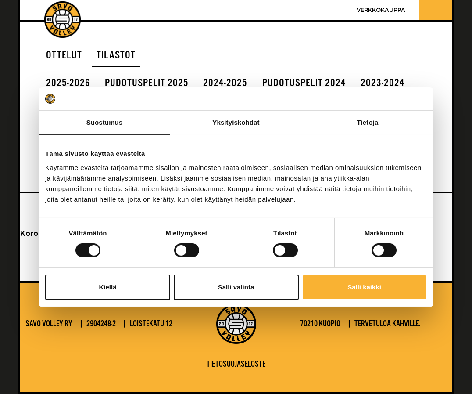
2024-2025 (225, 83)
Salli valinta (236, 287)
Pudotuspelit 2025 (147, 83)
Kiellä (107, 287)
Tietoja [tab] (368, 122)
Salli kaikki (364, 287)
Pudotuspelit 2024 (304, 83)
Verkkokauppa (381, 10)
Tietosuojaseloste (236, 364)
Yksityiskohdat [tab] (235, 122)
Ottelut (64, 55)
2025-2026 (68, 83)
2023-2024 (383, 83)
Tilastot (116, 55)
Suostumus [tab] (104, 122)
